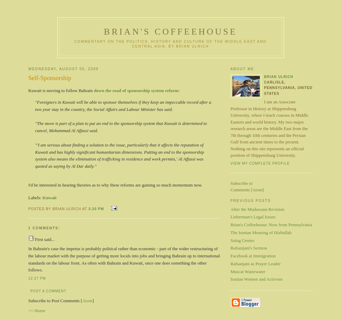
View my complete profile (260, 163)
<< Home (37, 310)
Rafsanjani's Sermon (249, 248)
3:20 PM (96, 209)
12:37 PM (37, 278)
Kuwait (49, 197)
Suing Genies (243, 240)
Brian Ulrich (278, 77)
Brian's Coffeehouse (170, 32)
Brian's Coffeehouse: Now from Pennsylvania (271, 224)
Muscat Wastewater (248, 271)
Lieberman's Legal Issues (253, 216)
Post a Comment (48, 291)
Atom (87, 300)
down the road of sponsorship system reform (136, 90)
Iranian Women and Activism (257, 279)
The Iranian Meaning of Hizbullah (261, 232)
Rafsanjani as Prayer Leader (256, 263)
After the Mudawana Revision (257, 209)
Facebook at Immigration (253, 255)
